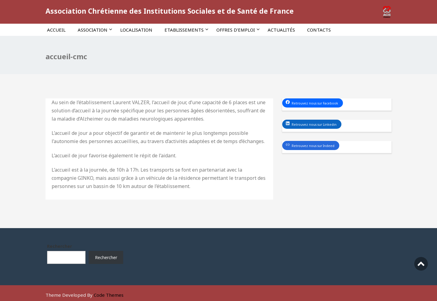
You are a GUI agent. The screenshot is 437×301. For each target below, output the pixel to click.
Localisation (136, 30)
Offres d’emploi (237, 30)
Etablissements (186, 30)
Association (95, 30)
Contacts (319, 30)
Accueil (56, 30)
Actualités (281, 30)
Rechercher (59, 246)
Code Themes (109, 295)
